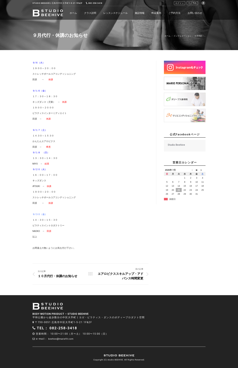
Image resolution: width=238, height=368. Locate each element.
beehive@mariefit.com (63, 338)
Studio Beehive (176, 144)
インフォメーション (182, 36)
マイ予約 (192, 3)
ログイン (179, 3)
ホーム (167, 36)
